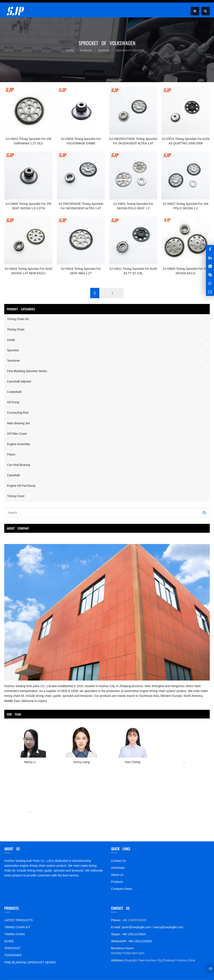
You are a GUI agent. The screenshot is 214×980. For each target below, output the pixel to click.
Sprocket (13, 350)
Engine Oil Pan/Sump (21, 485)
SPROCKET (12, 948)
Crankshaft (14, 392)
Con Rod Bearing (18, 465)
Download (117, 867)
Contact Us (118, 860)
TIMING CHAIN (14, 934)
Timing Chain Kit (18, 319)
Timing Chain (15, 329)
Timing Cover (16, 496)
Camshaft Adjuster (19, 381)
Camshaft (13, 475)
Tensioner (13, 360)
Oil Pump (13, 402)
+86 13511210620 (133, 934)
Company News (121, 888)
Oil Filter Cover (17, 433)
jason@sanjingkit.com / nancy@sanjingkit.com (152, 927)
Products (117, 881)
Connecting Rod (17, 412)
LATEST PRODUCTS (18, 920)
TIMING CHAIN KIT (17, 927)
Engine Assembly (18, 444)
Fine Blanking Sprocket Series (27, 371)
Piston (11, 454)
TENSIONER (13, 955)
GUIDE (9, 941)
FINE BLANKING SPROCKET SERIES (30, 962)
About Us (117, 874)
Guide (11, 340)
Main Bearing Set (18, 423)
